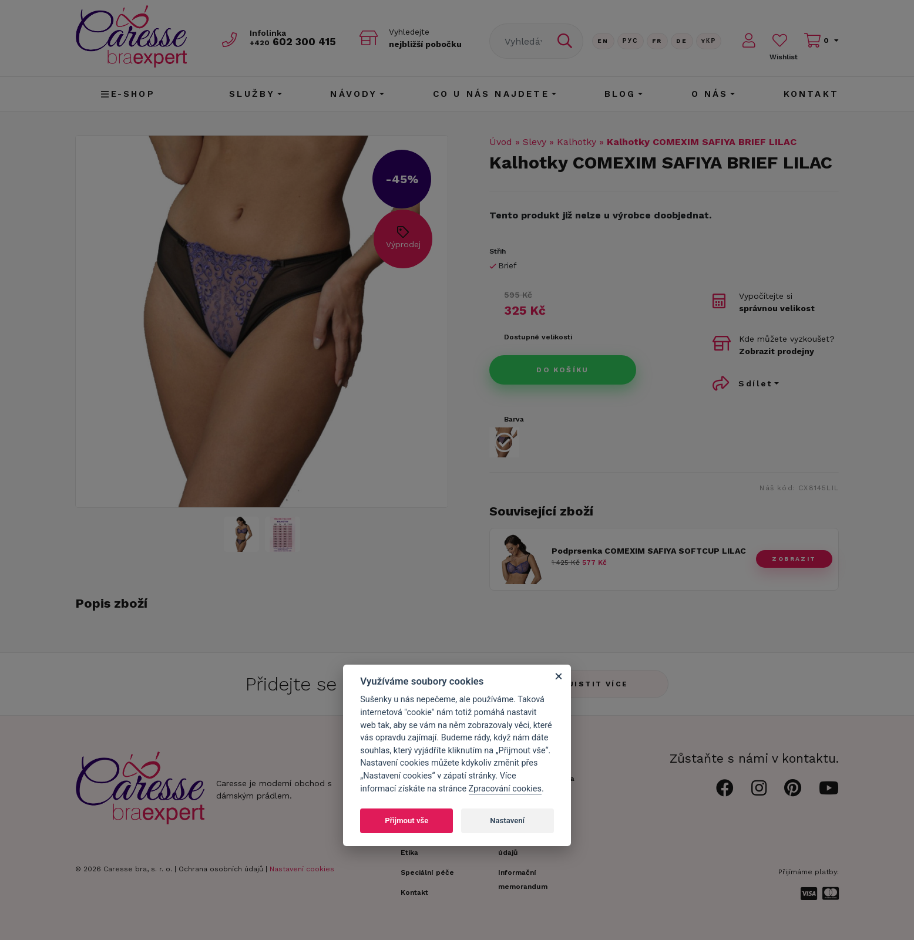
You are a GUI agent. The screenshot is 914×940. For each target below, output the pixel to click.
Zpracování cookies (505, 789)
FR (657, 41)
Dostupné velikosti (538, 337)
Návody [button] (353, 94)
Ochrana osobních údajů (221, 869)
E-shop (127, 94)
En (603, 41)
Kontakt (811, 94)
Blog (620, 94)
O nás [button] (709, 94)
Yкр (709, 41)
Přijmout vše (406, 820)
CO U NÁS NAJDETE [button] (491, 94)
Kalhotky (576, 141)
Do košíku (562, 370)
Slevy (534, 141)
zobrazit (794, 558)
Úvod (500, 141)
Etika (409, 852)
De (682, 41)
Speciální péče (427, 872)
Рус (631, 41)
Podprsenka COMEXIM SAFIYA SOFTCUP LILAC (649, 550)
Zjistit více (595, 684)
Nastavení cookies (302, 869)
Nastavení (507, 820)
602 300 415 (293, 42)
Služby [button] (252, 94)
